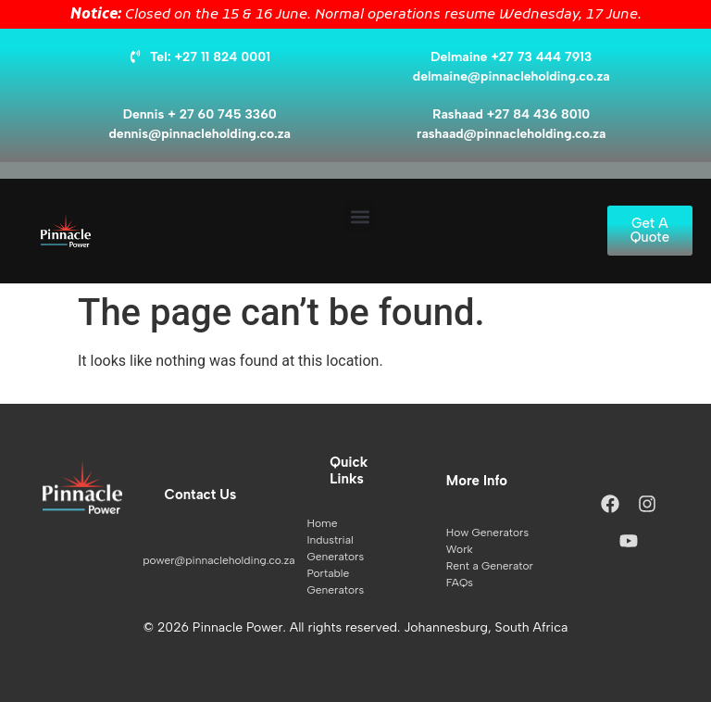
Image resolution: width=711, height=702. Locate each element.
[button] (359, 217)
